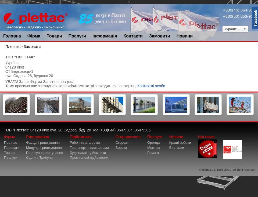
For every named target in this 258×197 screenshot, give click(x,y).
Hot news (207, 146)
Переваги (11, 148)
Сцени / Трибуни (39, 158)
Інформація (104, 36)
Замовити (159, 36)
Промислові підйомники (89, 158)
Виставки (176, 148)
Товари (54, 36)
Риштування (37, 136)
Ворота (121, 148)
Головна (12, 36)
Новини (185, 36)
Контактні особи (151, 86)
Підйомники (81, 136)
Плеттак (12, 46)
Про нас (10, 143)
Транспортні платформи (89, 148)
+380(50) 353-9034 (240, 16)
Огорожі (122, 143)
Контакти (133, 36)
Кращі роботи (180, 143)
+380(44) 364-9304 (240, 10)
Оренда (153, 143)
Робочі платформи (85, 143)
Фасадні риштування (43, 143)
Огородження (128, 136)
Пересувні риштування (44, 153)
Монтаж (153, 148)
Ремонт (153, 153)
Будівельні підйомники (88, 153)
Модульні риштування (44, 148)
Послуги (77, 36)
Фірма (33, 36)
